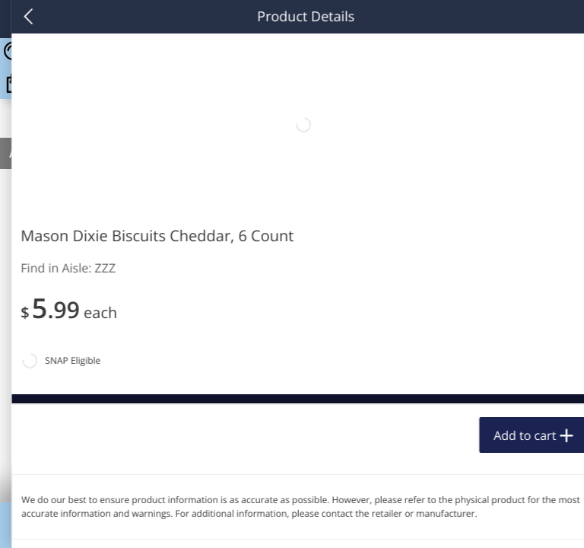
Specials (409, 521)
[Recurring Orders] (181, 235)
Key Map (292, 521)
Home (58, 521)
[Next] (553, 369)
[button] (103, 349)
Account (525, 521)
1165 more (509, 194)
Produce (44, 194)
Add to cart (133, 498)
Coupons (175, 521)
